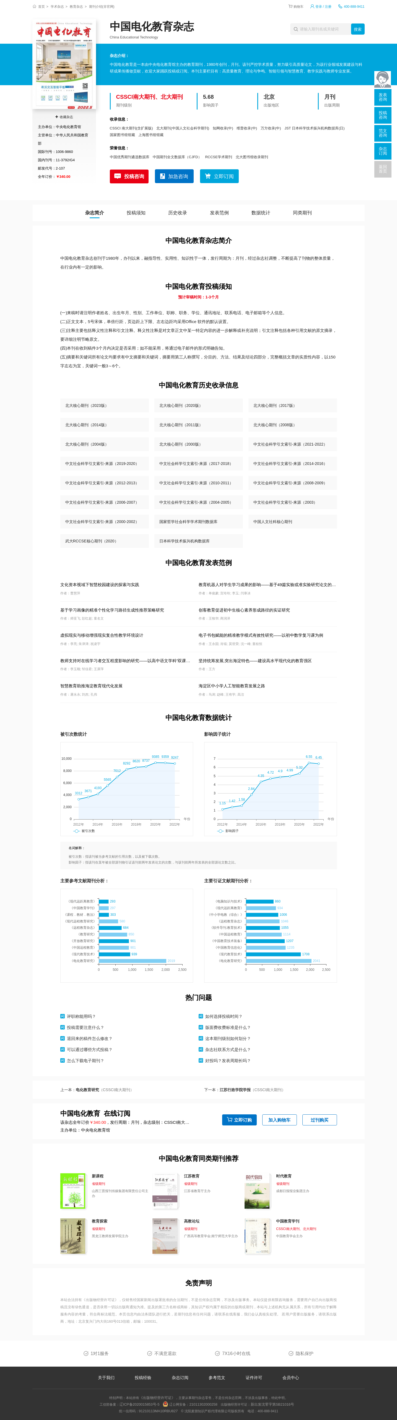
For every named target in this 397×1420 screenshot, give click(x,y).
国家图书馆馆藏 (122, 135)
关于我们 (106, 1377)
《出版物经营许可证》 (100, 1300)
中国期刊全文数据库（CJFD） (177, 157)
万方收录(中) (271, 128)
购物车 (298, 7)
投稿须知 (136, 212)
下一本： (245, 1090)
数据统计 (260, 212)
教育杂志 (76, 7)
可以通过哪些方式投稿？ (90, 1049)
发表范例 (219, 212)
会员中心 (290, 1377)
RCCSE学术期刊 (218, 157)
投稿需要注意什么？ (85, 1027)
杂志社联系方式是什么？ (228, 1049)
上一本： (97, 1090)
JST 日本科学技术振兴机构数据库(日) (314, 128)
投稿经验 (143, 1377)
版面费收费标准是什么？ (228, 1027)
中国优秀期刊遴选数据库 (129, 157)
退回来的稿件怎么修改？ (90, 1038)
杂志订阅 (180, 1377)
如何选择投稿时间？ (224, 1016)
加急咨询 (178, 176)
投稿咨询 (134, 176)
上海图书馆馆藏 (151, 135)
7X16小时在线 (236, 1353)
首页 (41, 7)
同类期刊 (302, 212)
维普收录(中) (247, 128)
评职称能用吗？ (81, 1016)
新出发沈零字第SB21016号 (272, 1404)
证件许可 (254, 1377)
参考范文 (217, 1377)
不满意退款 (165, 1353)
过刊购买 (319, 1120)
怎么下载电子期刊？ (85, 1060)
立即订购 (243, 1120)
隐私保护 (304, 1353)
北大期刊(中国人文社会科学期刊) (182, 128)
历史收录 (177, 212)
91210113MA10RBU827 (158, 1411)
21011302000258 (203, 1404)
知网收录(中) (223, 128)
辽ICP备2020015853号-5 (140, 1404)
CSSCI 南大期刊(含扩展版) (131, 128)
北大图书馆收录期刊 (252, 157)
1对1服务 (100, 1353)
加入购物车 (279, 1120)
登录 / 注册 (323, 7)
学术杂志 (57, 7)
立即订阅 (224, 176)
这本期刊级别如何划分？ (228, 1038)
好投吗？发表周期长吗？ (228, 1060)
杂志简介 (94, 212)
